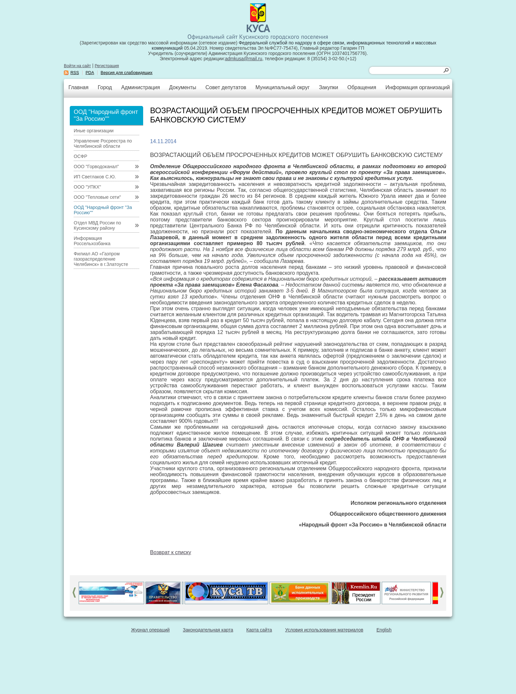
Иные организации (94, 130)
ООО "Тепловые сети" (97, 197)
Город (105, 87)
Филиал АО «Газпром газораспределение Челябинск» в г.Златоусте (101, 259)
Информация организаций (417, 87)
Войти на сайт (77, 66)
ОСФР (80, 156)
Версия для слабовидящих (127, 72)
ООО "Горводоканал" (96, 166)
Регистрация (107, 66)
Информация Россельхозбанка (92, 241)
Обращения (361, 87)
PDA (90, 72)
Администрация (140, 87)
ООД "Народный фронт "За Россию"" (103, 210)
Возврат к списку (170, 552)
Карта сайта (259, 629)
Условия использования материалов (324, 629)
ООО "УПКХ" (87, 187)
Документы (182, 87)
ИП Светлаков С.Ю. (95, 176)
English (384, 629)
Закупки (328, 87)
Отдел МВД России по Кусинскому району (97, 225)
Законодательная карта (208, 629)
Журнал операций (150, 629)
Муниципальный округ (282, 87)
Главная (78, 87)
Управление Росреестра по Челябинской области (103, 143)
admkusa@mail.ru (243, 58)
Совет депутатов (225, 87)
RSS (74, 72)
